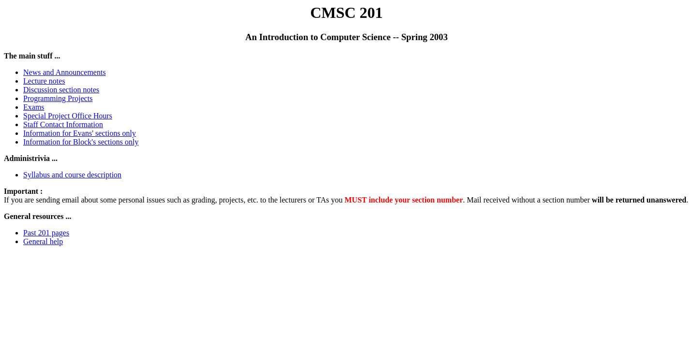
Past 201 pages (46, 233)
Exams (33, 107)
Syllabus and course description (72, 175)
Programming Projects (58, 98)
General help (43, 241)
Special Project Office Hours (67, 116)
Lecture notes (44, 81)
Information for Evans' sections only (79, 133)
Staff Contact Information (63, 124)
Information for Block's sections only (80, 142)
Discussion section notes (61, 90)
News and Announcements (64, 72)
